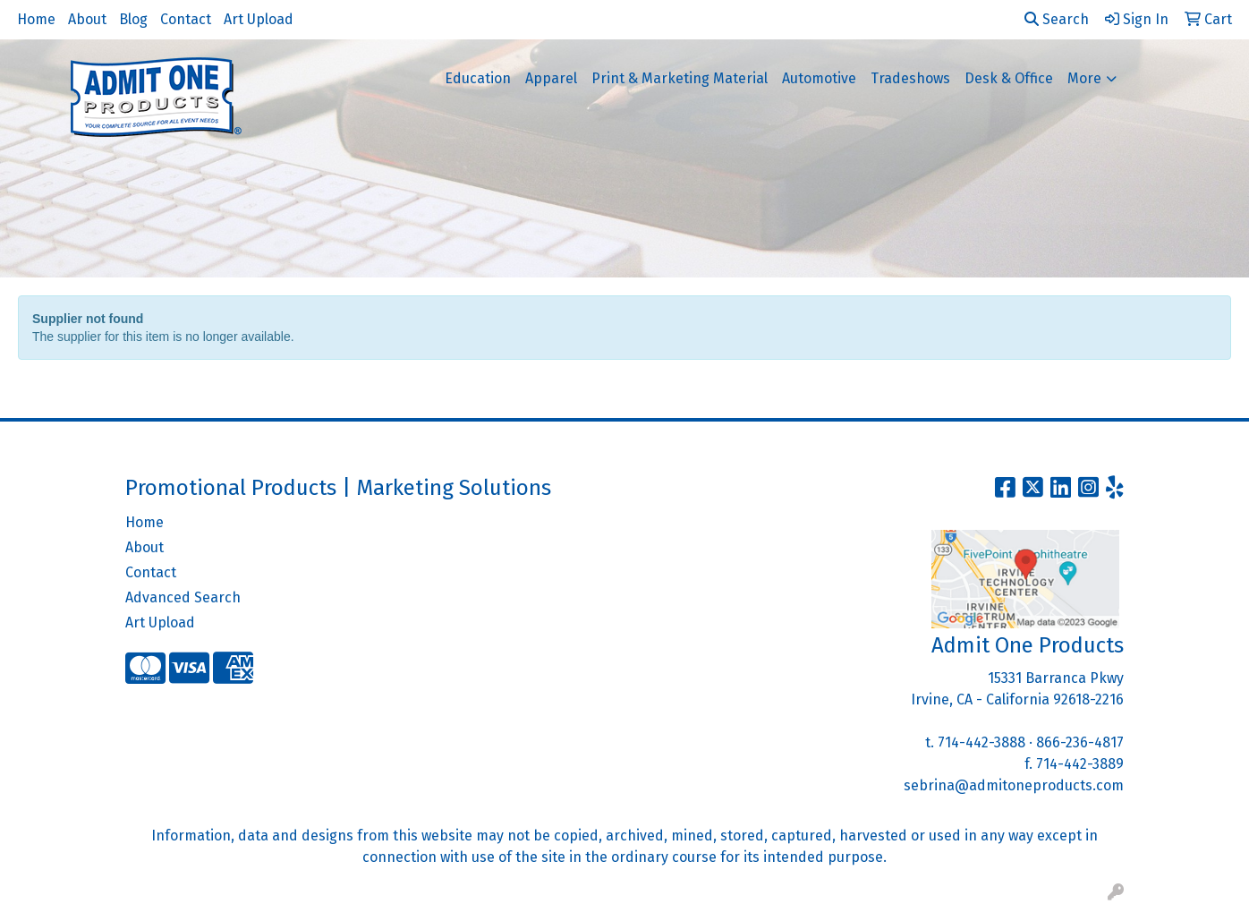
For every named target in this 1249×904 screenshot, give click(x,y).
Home (36, 19)
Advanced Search (183, 597)
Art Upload (258, 19)
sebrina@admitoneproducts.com (1014, 785)
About (87, 19)
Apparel (551, 78)
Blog (133, 19)
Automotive (819, 78)
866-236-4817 (1080, 742)
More (1084, 78)
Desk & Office (1008, 78)
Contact (185, 19)
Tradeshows (910, 78)
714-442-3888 (981, 742)
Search (1056, 19)
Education (478, 78)
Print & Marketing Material (679, 78)
